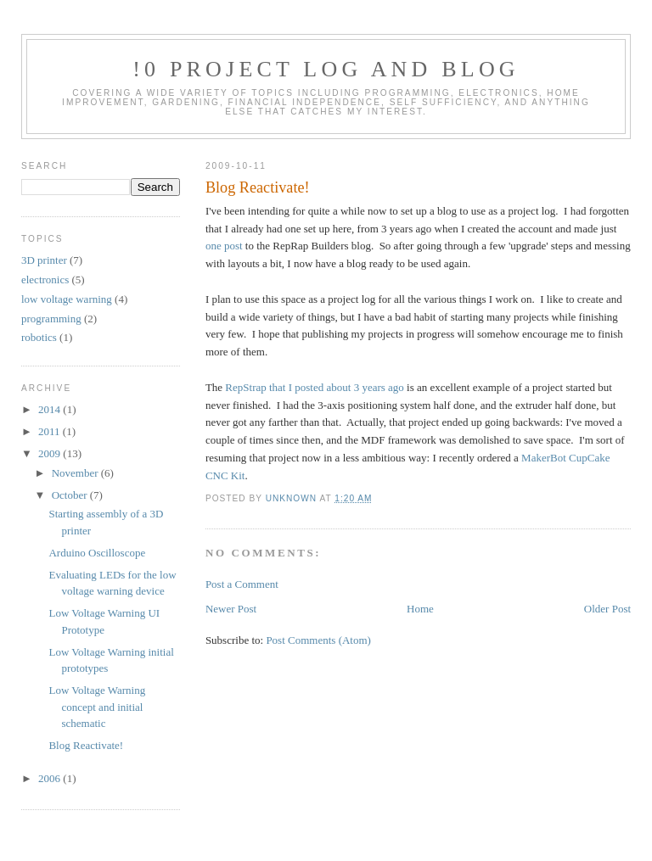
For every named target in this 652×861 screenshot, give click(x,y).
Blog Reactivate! (85, 745)
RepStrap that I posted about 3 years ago (314, 387)
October (71, 495)
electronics (45, 279)
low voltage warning (66, 299)
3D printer (44, 260)
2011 (50, 431)
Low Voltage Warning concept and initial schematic (96, 707)
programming (51, 318)
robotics (39, 337)
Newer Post (230, 608)
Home (420, 608)
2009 (50, 453)
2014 (50, 409)
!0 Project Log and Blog (326, 69)
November (76, 473)
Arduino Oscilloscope (96, 552)
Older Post (607, 608)
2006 (50, 778)
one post (224, 245)
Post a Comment (241, 584)
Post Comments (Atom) (318, 640)
